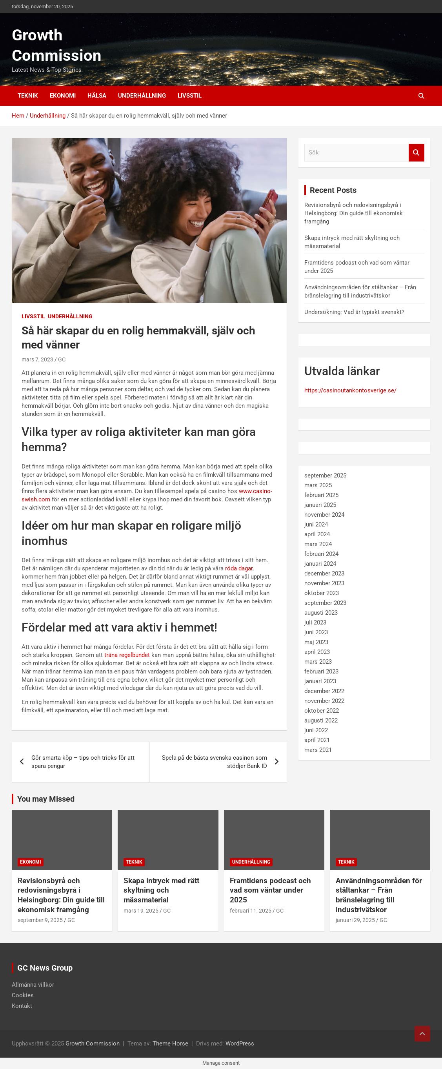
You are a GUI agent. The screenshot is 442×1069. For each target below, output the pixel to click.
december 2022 (324, 691)
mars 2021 (318, 749)
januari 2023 (320, 681)
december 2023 (324, 573)
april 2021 (317, 740)
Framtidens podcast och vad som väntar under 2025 (270, 890)
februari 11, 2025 (250, 910)
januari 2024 (320, 563)
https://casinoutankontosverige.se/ (350, 390)
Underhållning (142, 95)
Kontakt (22, 1005)
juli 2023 (315, 622)
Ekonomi (63, 95)
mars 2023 (318, 661)
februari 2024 (321, 553)
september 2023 (325, 602)
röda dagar (239, 568)
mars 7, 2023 (37, 359)
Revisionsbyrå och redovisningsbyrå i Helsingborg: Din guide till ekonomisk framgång (353, 213)
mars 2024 (318, 544)
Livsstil (190, 95)
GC (61, 359)
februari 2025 (321, 495)
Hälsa (96, 95)
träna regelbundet (127, 655)
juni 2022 (316, 730)
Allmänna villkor (33, 984)
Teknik (28, 95)
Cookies (23, 995)
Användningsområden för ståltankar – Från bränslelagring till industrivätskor (379, 895)
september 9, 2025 (40, 920)
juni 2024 (316, 524)
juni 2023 (316, 632)
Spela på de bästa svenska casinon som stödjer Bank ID (214, 762)
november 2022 (324, 700)
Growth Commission (92, 1043)
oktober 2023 (321, 593)
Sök (416, 153)
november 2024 (324, 514)
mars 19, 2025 (141, 910)
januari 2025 (320, 504)
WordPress (240, 1043)
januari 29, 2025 (355, 920)
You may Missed (46, 799)
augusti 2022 (321, 720)
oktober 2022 (321, 710)
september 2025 (325, 475)
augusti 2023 (321, 612)
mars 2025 (318, 485)
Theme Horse (170, 1043)
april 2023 (317, 651)
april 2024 (317, 534)
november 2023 (324, 583)
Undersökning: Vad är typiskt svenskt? (354, 312)
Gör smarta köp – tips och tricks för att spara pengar (83, 762)
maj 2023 (316, 642)
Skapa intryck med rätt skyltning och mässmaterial (161, 890)
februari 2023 (321, 671)
